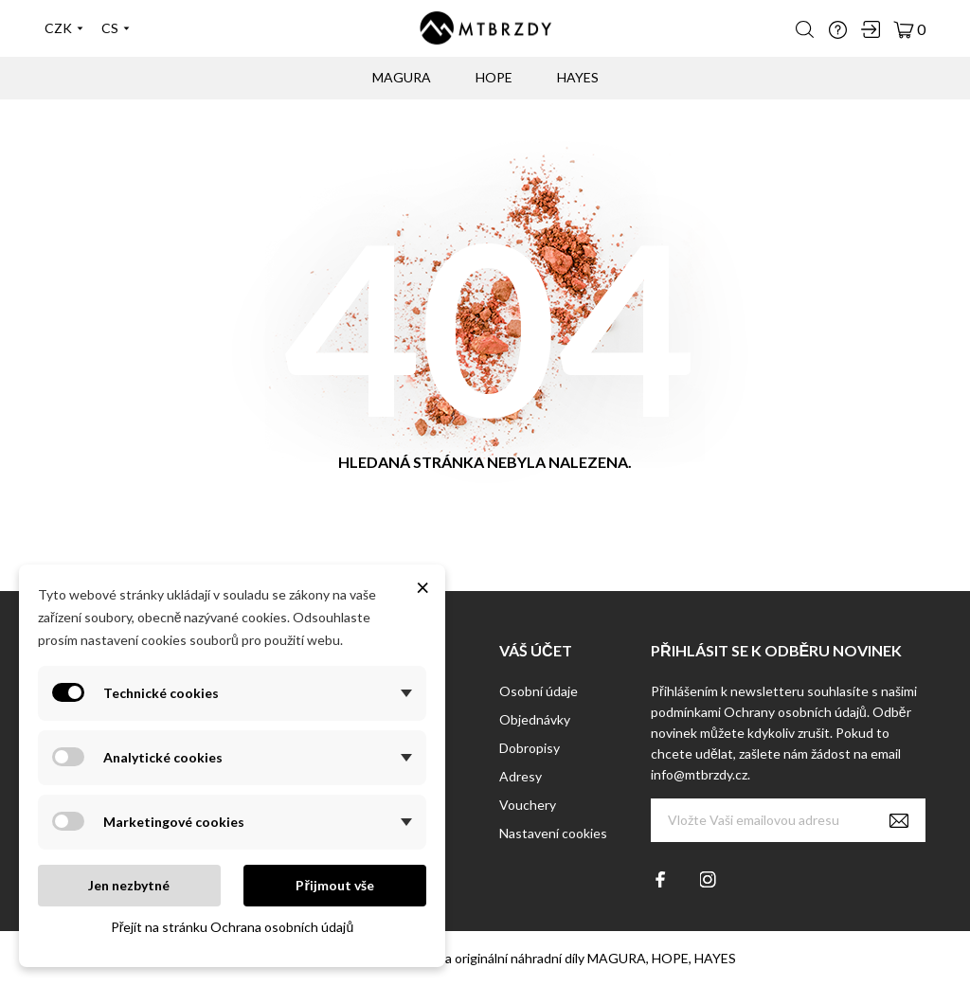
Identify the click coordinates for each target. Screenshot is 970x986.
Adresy (520, 776)
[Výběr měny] (64, 28)
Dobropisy (529, 748)
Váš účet (535, 650)
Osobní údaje (538, 691)
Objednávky (534, 719)
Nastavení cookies (553, 833)
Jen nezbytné (129, 885)
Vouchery (527, 805)
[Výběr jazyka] (115, 28)
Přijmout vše (334, 885)
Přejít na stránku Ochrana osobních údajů (232, 927)
